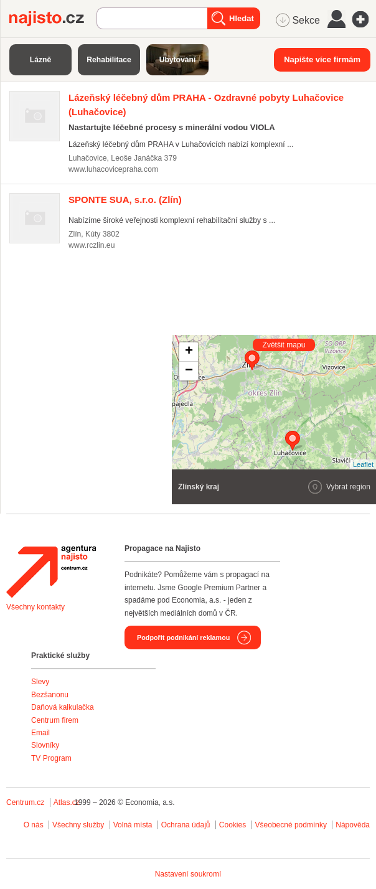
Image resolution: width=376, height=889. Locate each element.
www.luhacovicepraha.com (113, 169)
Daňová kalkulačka (62, 707)
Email (40, 732)
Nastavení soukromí (188, 874)
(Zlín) (125, 199)
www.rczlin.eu (91, 245)
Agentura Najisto (51, 571)
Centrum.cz (25, 802)
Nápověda (353, 825)
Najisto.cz (52, 18)
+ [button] (189, 351)
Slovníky (45, 745)
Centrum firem (54, 720)
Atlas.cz (67, 802)
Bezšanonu (49, 694)
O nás (34, 825)
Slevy (40, 681)
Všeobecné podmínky (291, 825)
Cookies (232, 825)
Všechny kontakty (35, 607)
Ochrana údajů (185, 825)
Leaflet (363, 464)
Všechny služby (79, 825)
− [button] (189, 371)
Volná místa (133, 825)
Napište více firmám (322, 59)
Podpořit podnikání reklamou (183, 637)
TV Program (51, 758)
